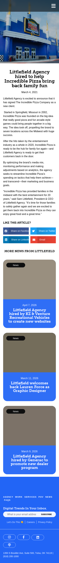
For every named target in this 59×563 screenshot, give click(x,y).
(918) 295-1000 (11, 556)
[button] (16, 231)
